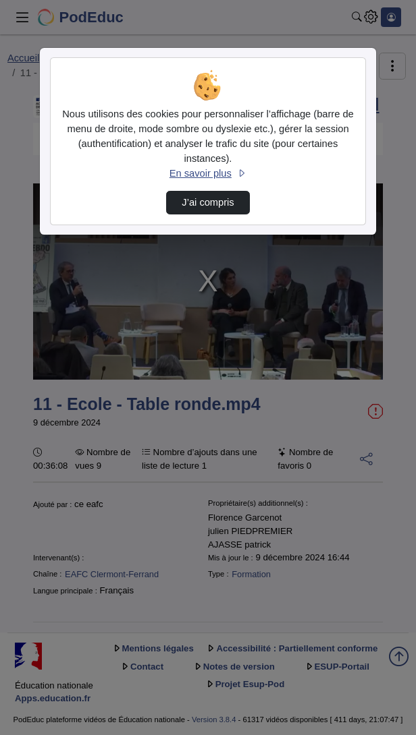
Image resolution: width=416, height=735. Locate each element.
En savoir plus (208, 173)
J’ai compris (208, 202)
